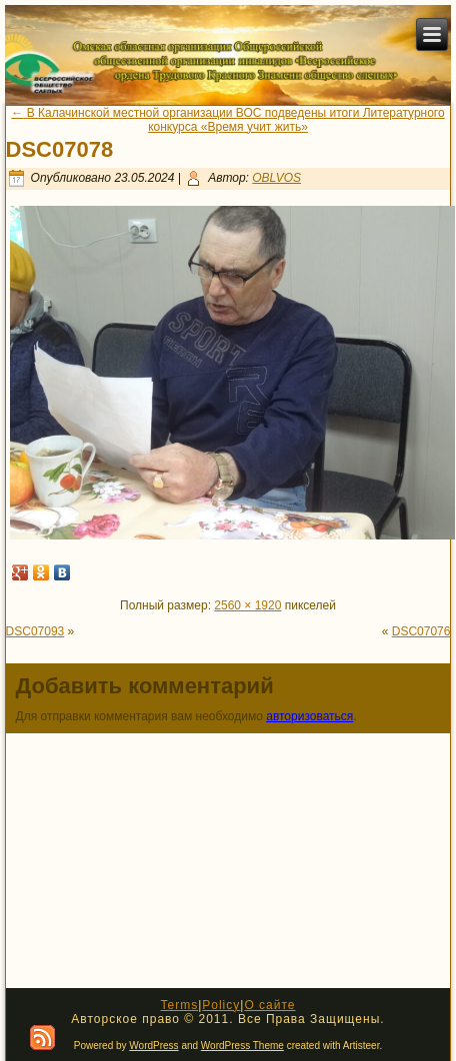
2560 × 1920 (247, 605)
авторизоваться (309, 716)
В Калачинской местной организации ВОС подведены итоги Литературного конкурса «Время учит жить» (227, 120)
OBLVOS (276, 178)
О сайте (269, 1005)
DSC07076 (421, 631)
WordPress (153, 1045)
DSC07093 (35, 631)
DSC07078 (60, 149)
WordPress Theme (242, 1045)
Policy (221, 1005)
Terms (179, 1005)
